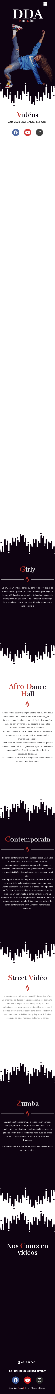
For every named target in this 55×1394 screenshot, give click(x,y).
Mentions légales (38, 1388)
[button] (27, 1362)
